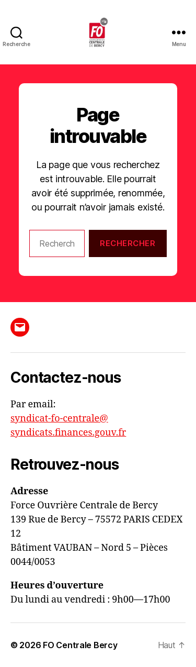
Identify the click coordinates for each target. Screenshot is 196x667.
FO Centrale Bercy (80, 645)
